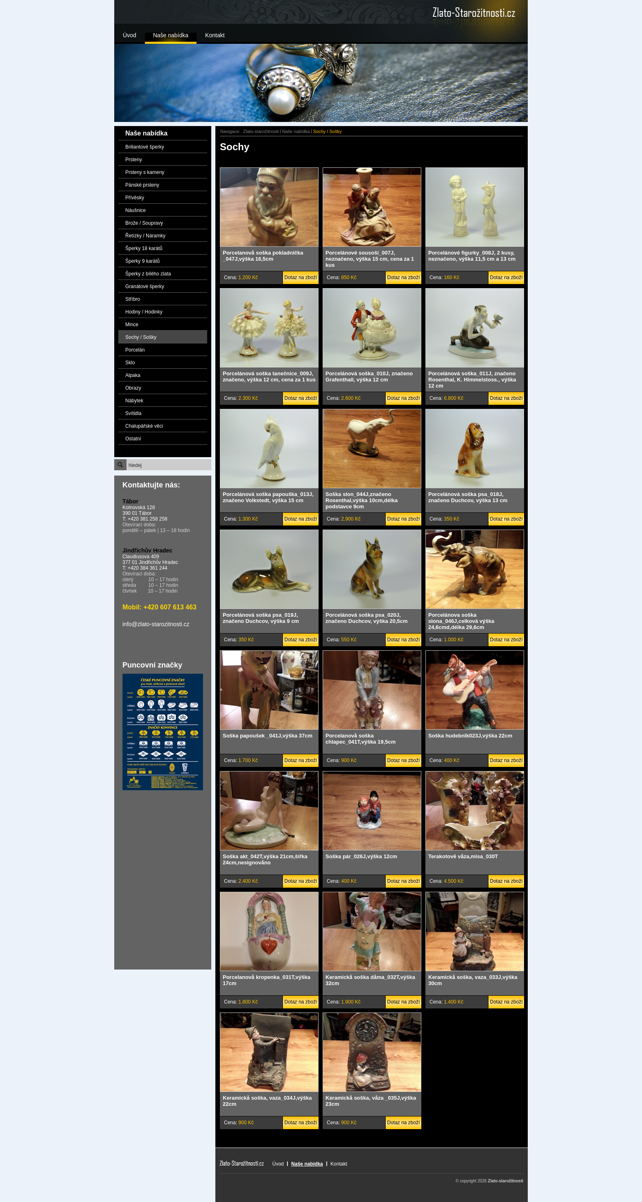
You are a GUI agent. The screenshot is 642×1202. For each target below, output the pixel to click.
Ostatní (133, 439)
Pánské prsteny (142, 185)
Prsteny (133, 159)
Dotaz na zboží (300, 277)
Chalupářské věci (144, 426)
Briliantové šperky (144, 147)
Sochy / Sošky (140, 337)
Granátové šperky (144, 286)
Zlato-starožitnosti (261, 131)
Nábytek (134, 401)
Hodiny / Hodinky (144, 312)
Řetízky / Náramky (145, 236)
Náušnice (135, 210)
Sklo (130, 362)
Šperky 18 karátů (144, 248)
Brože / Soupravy (144, 223)
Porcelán (135, 350)
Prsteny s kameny (144, 172)
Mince (131, 324)
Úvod (129, 35)
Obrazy (133, 388)
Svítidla (133, 413)
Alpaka (132, 375)
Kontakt (214, 35)
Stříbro (132, 299)
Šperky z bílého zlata (148, 274)
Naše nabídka (170, 35)
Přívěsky (134, 198)
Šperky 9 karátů (142, 261)
